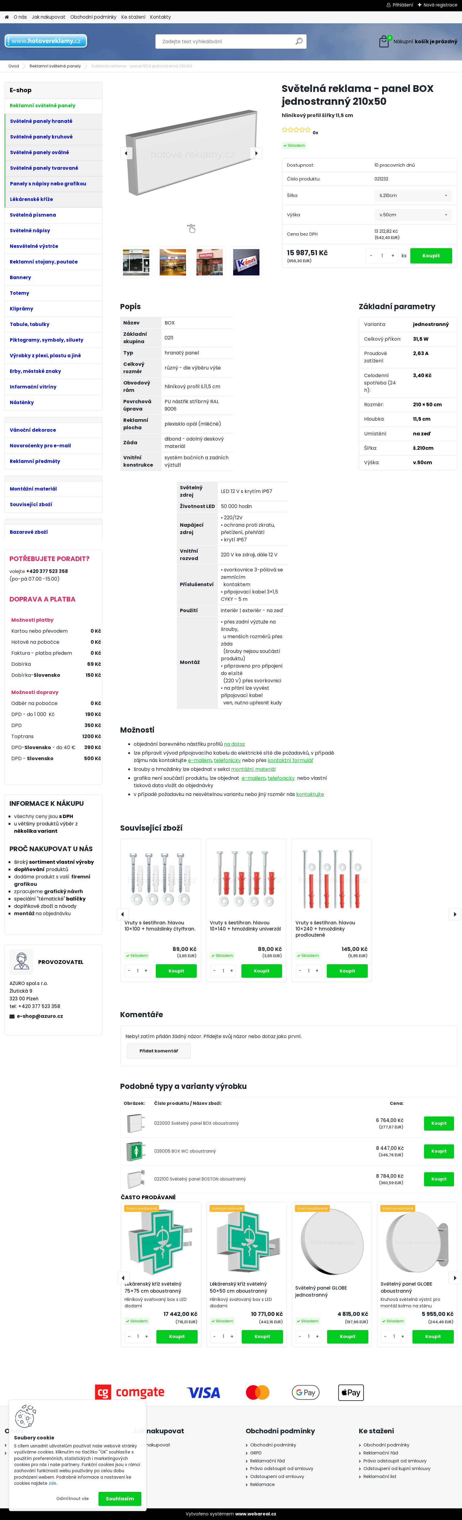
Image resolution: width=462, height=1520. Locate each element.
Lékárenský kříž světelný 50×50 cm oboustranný (238, 1287)
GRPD (256, 1453)
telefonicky (227, 760)
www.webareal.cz (255, 1514)
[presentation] (126, 153)
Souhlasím (120, 1498)
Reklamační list (380, 1476)
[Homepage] (7, 17)
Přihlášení (403, 5)
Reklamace (262, 1484)
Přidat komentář (159, 1051)
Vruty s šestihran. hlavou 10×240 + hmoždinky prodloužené (325, 929)
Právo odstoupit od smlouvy (281, 1468)
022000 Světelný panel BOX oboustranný (196, 1123)
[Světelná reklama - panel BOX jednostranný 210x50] (191, 153)
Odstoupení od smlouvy (277, 1476)
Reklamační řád (267, 1461)
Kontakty (160, 17)
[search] (299, 44)
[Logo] (47, 41)
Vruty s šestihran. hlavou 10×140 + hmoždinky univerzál (245, 926)
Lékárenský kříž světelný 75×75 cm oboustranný (153, 1287)
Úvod (14, 66)
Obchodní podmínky (93, 17)
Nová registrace (440, 5)
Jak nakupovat (48, 17)
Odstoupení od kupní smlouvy (396, 1468)
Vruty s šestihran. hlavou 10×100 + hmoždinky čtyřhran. (160, 926)
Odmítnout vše (72, 1499)
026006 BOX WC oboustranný (185, 1151)
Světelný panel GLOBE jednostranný (321, 1291)
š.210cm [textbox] (388, 195)
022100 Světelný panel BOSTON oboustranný (200, 1179)
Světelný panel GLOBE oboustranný (406, 1287)
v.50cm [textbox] (388, 215)
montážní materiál (253, 769)
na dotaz (234, 744)
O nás (20, 17)
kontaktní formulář (290, 760)
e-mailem (200, 760)
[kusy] (382, 256)
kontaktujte (310, 794)
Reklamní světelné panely (55, 66)
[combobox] (413, 196)
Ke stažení (133, 17)
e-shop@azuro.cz (40, 1016)
